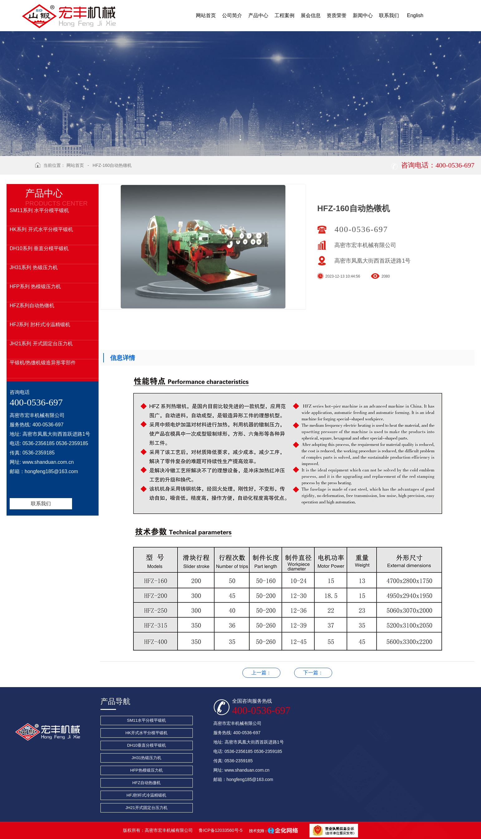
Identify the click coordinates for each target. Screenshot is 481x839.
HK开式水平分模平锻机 (146, 732)
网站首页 (75, 165)
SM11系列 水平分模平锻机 (39, 210)
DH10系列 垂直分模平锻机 (39, 248)
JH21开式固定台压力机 (146, 807)
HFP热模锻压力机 (146, 770)
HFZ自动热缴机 (146, 782)
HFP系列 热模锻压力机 (35, 286)
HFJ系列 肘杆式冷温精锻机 (40, 324)
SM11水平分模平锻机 (146, 720)
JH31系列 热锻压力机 (34, 267)
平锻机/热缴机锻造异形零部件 (43, 362)
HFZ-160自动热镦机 (112, 165)
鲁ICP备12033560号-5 (220, 830)
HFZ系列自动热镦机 (32, 305)
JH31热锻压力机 (146, 757)
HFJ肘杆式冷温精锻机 (147, 795)
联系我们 (41, 503)
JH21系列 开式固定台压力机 (41, 343)
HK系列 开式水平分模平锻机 (41, 229)
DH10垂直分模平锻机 (146, 745)
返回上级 (18, 169)
